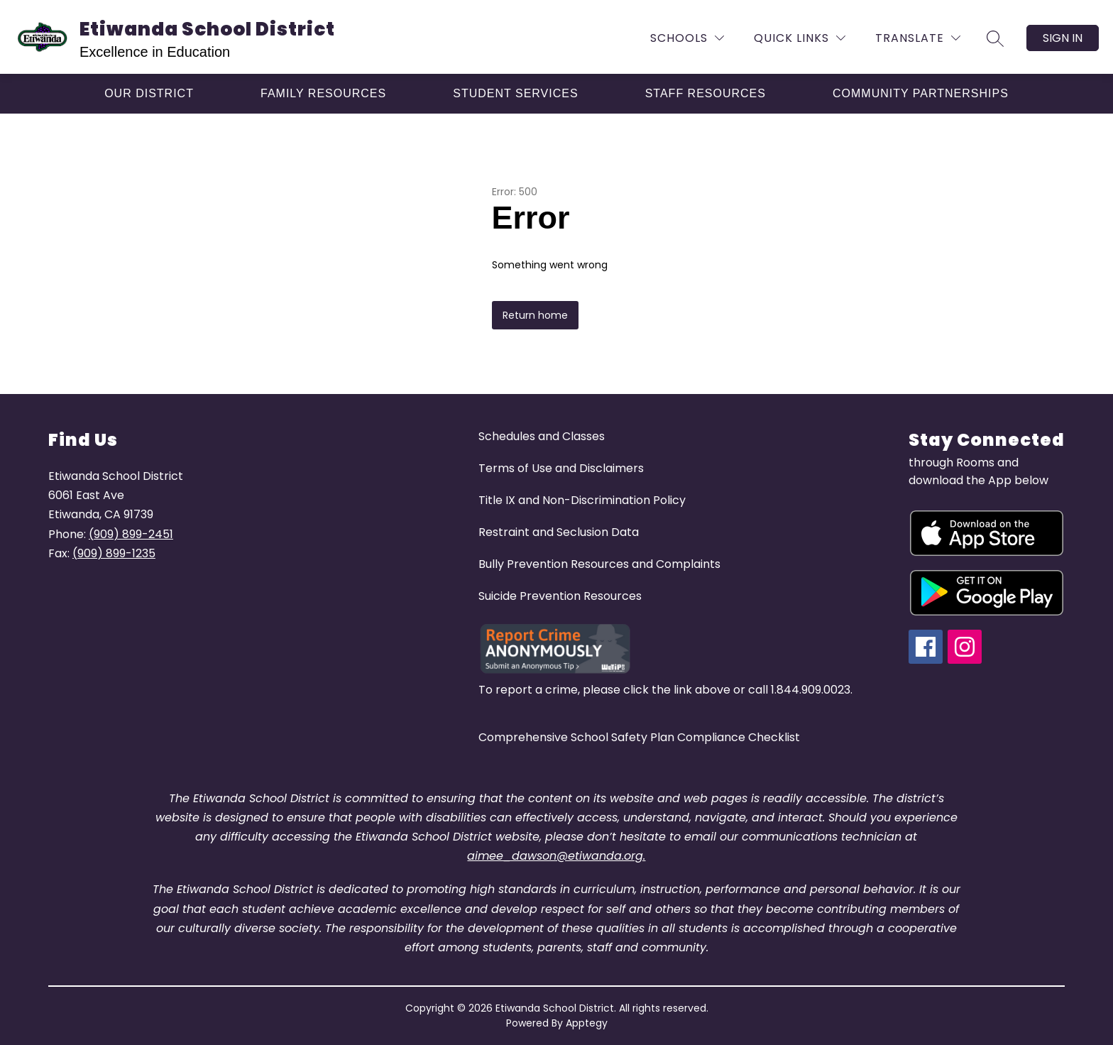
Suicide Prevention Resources (560, 596)
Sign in (1062, 38)
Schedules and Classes (541, 436)
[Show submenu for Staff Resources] (705, 93)
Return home (535, 315)
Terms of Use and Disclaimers (561, 468)
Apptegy (587, 1023)
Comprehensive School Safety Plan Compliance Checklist (639, 737)
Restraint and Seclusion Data (558, 532)
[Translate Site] (918, 38)
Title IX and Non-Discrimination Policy (582, 500)
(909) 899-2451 (131, 534)
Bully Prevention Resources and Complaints (599, 564)
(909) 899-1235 (113, 553)
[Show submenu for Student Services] (515, 93)
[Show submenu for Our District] (149, 93)
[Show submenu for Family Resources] (323, 93)
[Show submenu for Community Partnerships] (921, 93)
